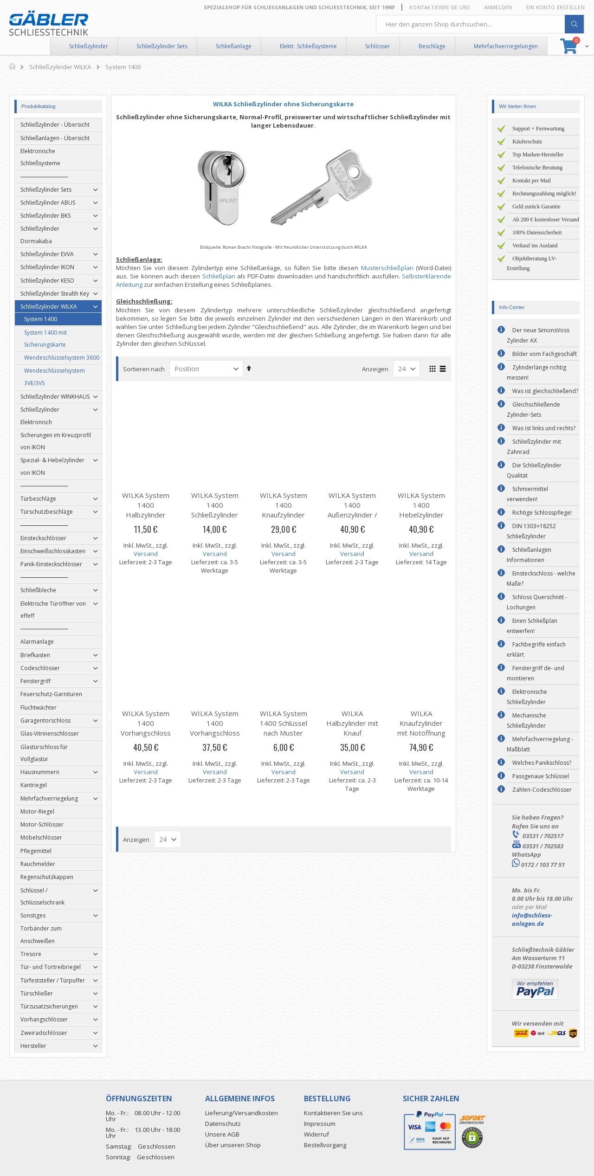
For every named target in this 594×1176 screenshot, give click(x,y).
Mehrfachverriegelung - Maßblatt (540, 744)
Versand (159, 553)
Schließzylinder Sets (161, 46)
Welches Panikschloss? (541, 763)
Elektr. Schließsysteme (308, 46)
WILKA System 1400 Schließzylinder (228, 505)
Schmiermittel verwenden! (527, 494)
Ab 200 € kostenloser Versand (545, 219)
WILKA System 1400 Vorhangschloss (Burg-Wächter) (228, 728)
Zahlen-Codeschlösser (542, 790)
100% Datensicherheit (537, 232)
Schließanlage (234, 46)
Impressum (320, 1123)
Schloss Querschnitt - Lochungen (537, 602)
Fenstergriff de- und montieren (535, 673)
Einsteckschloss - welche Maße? (541, 578)
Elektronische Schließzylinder (527, 697)
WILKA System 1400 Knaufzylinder (297, 505)
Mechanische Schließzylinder (526, 720)
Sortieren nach (157, 369)
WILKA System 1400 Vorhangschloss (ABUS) (159, 728)
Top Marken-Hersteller (537, 154)
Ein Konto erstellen (555, 7)
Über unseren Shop (233, 1145)
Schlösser (377, 46)
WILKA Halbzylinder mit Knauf (366, 723)
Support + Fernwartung (538, 128)
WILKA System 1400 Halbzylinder (159, 505)
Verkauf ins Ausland (534, 245)
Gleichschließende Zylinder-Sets (533, 410)
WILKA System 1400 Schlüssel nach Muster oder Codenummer (297, 733)
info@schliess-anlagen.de (532, 919)
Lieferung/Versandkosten (241, 1113)
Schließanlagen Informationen (529, 555)
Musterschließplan (400, 268)
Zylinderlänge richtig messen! (536, 372)
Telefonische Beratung (537, 167)
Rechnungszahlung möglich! (544, 193)
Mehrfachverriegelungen (506, 46)
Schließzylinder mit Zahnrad (534, 447)
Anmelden (498, 7)
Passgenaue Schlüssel (540, 776)
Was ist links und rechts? (543, 428)
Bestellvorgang (325, 1145)
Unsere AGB (222, 1134)
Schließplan (232, 276)
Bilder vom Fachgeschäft (544, 354)
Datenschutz (223, 1123)
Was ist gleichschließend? (545, 391)
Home (12, 66)
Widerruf (316, 1134)
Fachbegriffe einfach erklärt (536, 649)
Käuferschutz (527, 141)
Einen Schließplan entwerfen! (532, 626)
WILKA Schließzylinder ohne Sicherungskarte (296, 104)
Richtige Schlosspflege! (542, 513)
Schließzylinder (88, 46)
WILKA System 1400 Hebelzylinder (434, 505)
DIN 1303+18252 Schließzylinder (531, 531)
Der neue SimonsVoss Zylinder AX (538, 335)
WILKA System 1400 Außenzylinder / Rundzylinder (366, 510)
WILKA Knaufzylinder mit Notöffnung (435, 723)
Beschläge (432, 46)
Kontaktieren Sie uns (439, 7)
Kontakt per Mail (531, 180)
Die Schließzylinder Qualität (534, 470)
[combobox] (480, 24)
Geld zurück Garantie (536, 206)
